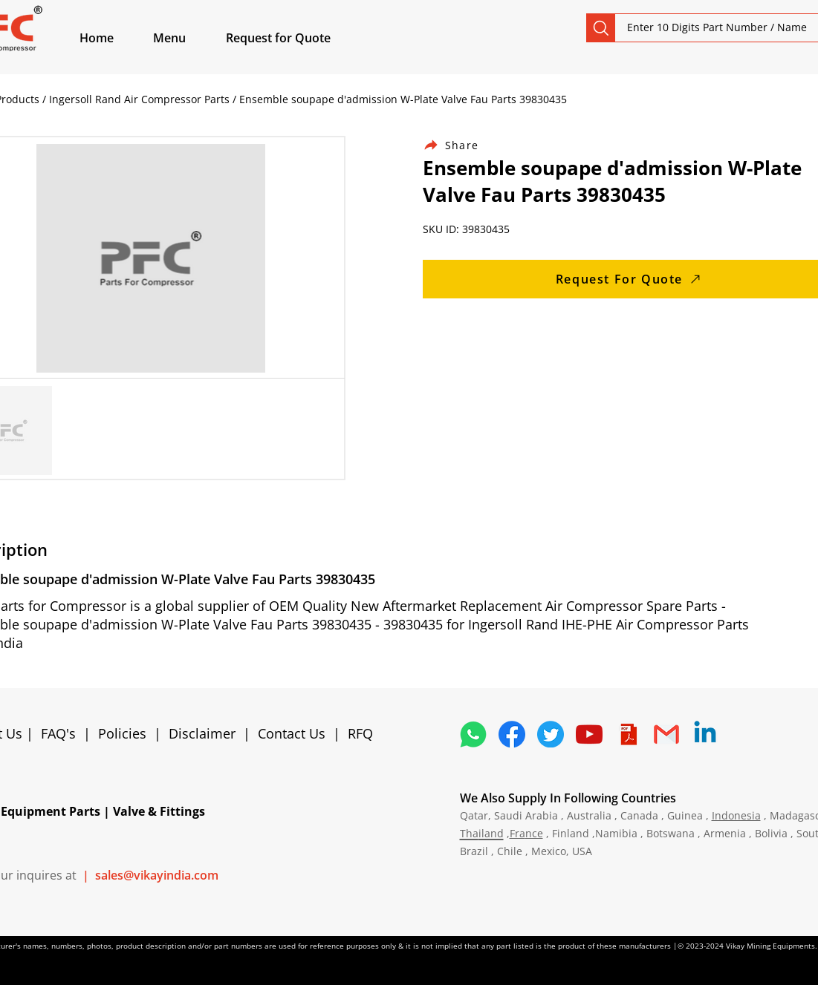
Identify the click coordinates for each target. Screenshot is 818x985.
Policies (122, 733)
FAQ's (58, 733)
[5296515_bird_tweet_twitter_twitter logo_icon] (550, 734)
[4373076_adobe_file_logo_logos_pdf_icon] (627, 734)
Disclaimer (206, 733)
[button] (186, 37)
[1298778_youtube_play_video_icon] (589, 734)
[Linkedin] (705, 734)
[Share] (460, 145)
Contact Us (291, 733)
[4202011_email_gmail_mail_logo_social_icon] (666, 734)
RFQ (360, 733)
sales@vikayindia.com (156, 875)
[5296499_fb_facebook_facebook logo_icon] (512, 734)
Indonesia (736, 815)
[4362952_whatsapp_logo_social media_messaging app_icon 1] (473, 734)
